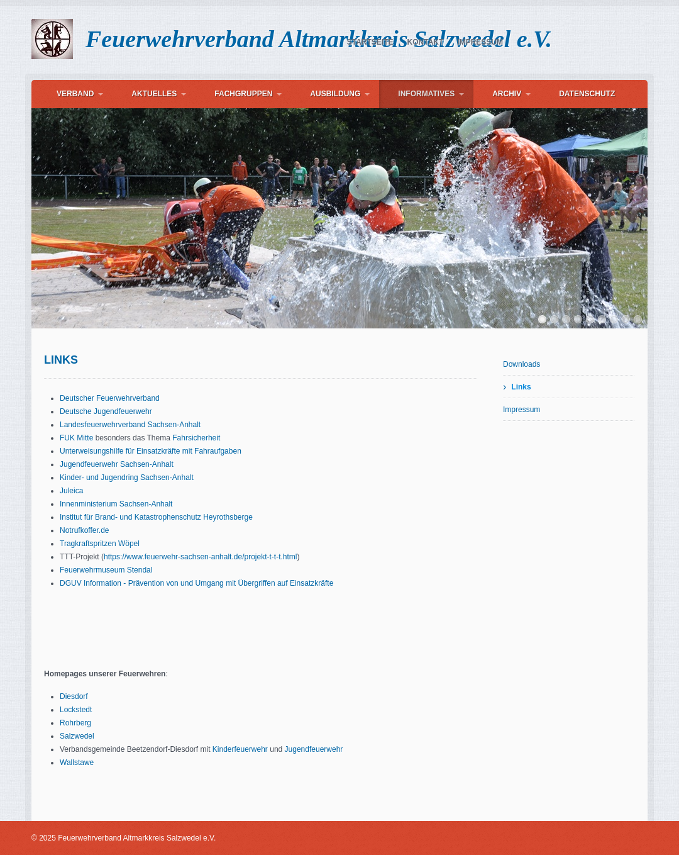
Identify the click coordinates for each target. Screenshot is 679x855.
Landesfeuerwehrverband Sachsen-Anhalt (130, 424)
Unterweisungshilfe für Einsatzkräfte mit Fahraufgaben (150, 451)
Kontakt (425, 42)
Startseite (370, 42)
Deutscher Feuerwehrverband (110, 398)
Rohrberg (75, 722)
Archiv (506, 93)
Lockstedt (76, 709)
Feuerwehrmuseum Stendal (106, 570)
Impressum (480, 42)
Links (521, 387)
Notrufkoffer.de (84, 530)
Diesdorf (74, 696)
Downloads (521, 364)
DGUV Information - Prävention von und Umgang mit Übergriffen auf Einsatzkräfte (196, 583)
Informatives (426, 93)
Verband (75, 93)
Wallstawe (77, 762)
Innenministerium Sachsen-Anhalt (116, 504)
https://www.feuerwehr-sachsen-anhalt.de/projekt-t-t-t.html (200, 556)
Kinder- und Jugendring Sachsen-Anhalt (127, 477)
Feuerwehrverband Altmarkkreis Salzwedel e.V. (319, 39)
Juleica (71, 490)
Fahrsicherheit (196, 437)
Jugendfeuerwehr (314, 749)
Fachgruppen (243, 93)
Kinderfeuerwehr (240, 749)
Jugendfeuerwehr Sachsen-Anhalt (117, 464)
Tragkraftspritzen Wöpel (100, 543)
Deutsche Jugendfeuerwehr (106, 411)
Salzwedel (77, 736)
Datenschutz (587, 93)
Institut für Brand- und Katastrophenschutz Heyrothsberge (156, 517)
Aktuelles (154, 93)
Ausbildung (335, 93)
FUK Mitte (76, 437)
